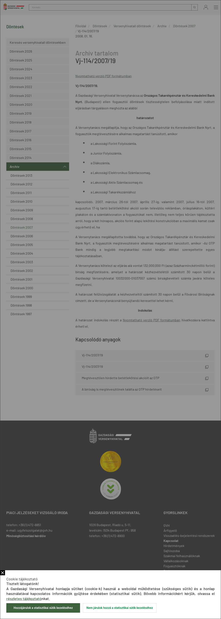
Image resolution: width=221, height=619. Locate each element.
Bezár (2, 572)
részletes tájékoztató (24, 598)
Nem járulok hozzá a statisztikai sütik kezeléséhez (119, 607)
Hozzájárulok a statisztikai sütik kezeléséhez (43, 607)
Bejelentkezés (206, 7)
